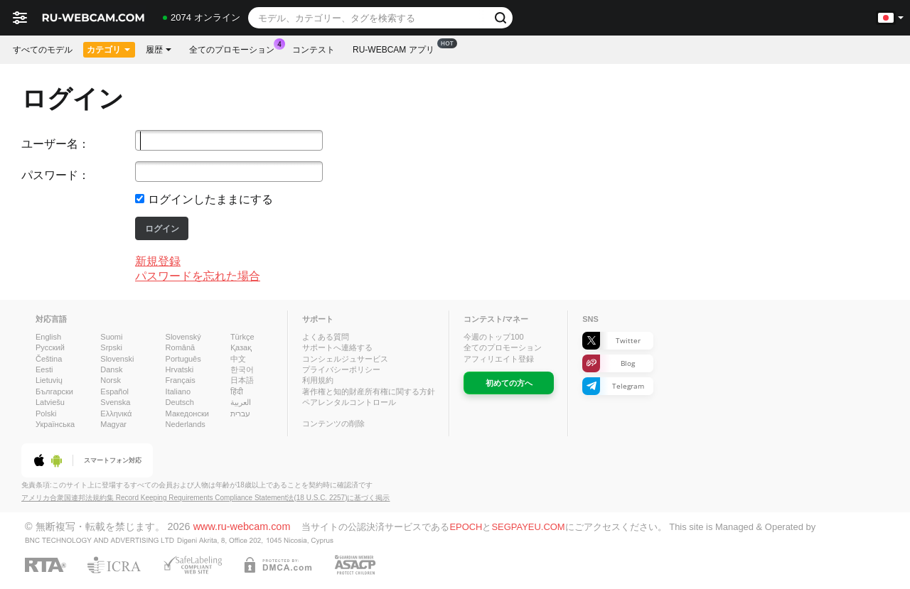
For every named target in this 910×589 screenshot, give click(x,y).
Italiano (178, 391)
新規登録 (158, 261)
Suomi (111, 337)
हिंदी (236, 391)
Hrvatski (180, 369)
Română (181, 347)
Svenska (115, 402)
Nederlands (185, 424)
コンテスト (313, 50)
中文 (238, 359)
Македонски (187, 413)
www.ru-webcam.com (242, 526)
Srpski (111, 347)
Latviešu (50, 402)
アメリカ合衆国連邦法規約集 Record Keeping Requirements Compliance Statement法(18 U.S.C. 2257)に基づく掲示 (205, 498)
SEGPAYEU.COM (527, 527)
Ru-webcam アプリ (397, 48)
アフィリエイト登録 (499, 359)
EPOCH (465, 527)
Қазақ (241, 347)
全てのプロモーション (235, 48)
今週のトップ (493, 337)
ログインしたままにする (210, 199)
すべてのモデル (43, 50)
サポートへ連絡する (337, 347)
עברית (240, 413)
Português (183, 359)
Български (54, 391)
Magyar (113, 424)
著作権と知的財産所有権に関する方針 (368, 391)
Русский (50, 347)
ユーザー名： (55, 144)
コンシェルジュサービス (345, 359)
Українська (55, 424)
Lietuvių (49, 380)
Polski (46, 413)
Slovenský (183, 337)
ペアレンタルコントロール (349, 402)
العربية (240, 402)
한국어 (242, 369)
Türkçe (242, 337)
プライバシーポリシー (341, 369)
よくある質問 (325, 337)
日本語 (242, 380)
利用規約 (317, 380)
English (48, 337)
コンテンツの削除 (333, 423)
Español (114, 391)
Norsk (110, 380)
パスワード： (55, 175)
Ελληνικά (116, 413)
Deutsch (180, 402)
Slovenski (117, 359)
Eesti (44, 369)
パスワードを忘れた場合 (197, 276)
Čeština (49, 359)
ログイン (162, 229)
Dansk (111, 369)
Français (181, 380)
